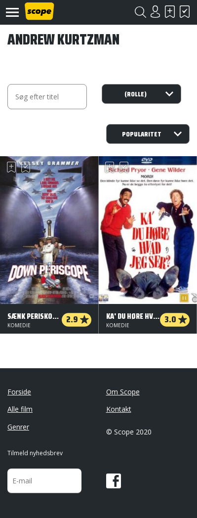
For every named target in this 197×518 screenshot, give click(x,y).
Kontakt (118, 409)
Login (155, 11)
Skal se (169, 11)
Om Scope (123, 391)
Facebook (113, 481)
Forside (19, 391)
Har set (184, 11)
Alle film (20, 409)
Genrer (18, 427)
